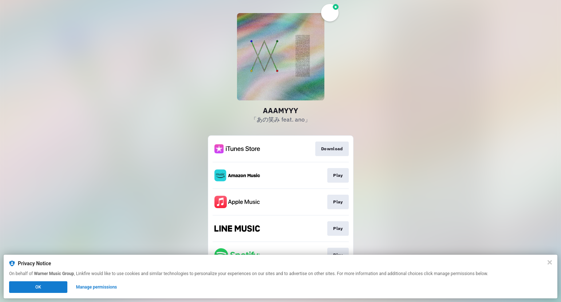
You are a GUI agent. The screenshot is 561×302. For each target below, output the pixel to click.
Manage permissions (96, 287)
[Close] (550, 262)
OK (38, 287)
